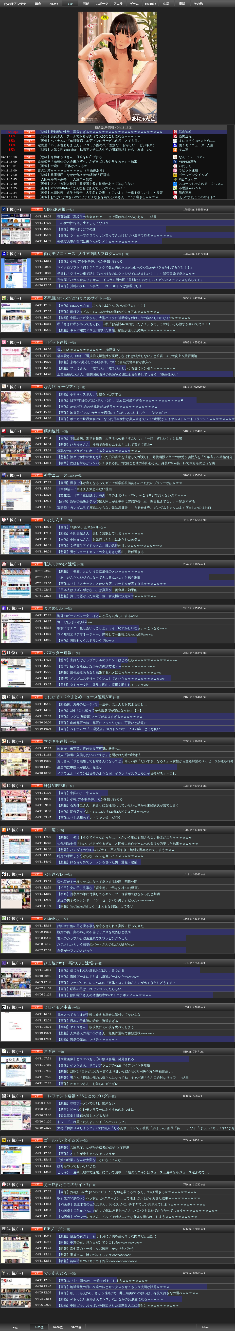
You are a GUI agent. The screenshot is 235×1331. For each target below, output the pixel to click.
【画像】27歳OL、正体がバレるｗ (62, 166)
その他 (198, 3)
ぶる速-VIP (53, 874)
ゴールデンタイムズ (193, 175)
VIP (70, 3)
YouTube (150, 3)
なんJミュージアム (192, 157)
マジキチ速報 (56, 741)
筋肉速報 (185, 132)
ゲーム (134, 3)
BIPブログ (53, 1229)
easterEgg (51, 918)
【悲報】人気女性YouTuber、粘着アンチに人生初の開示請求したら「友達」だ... (95, 149)
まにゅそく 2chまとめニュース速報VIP (78, 697)
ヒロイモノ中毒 (58, 1007)
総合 (38, 3)
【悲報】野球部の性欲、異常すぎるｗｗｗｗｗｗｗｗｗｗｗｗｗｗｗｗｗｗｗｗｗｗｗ (100, 132)
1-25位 (39, 1327)
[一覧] (69, 210)
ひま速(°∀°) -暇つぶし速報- (69, 963)
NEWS (54, 3)
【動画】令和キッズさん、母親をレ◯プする (70, 157)
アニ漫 (118, 3)
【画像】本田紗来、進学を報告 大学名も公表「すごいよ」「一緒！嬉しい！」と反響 (100, 192)
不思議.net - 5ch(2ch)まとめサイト (73, 298)
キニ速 (183, 149)
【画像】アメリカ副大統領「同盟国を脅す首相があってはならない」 (87, 184)
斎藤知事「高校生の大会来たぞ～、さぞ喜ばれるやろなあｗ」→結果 (87, 161)
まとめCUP (53, 608)
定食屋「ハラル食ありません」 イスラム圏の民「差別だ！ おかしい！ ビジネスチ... (98, 145)
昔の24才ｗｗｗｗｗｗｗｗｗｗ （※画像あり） (72, 170)
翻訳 (182, 3)
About (206, 1327)
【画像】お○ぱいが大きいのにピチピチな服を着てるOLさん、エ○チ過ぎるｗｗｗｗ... (99, 197)
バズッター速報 (58, 653)
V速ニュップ (188, 179)
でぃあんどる (56, 1273)
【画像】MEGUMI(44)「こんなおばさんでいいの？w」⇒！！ (82, 188)
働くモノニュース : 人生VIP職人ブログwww (82, 254)
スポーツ (102, 3)
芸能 (86, 3)
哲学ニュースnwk (59, 475)
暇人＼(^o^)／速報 (60, 564)
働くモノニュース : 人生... (197, 145)
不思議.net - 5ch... (191, 188)
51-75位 (76, 1327)
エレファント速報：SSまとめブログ (76, 1096)
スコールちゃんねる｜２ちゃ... (201, 184)
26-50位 (58, 1327)
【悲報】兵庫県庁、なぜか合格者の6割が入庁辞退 (74, 175)
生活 (166, 3)
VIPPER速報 (188, 161)
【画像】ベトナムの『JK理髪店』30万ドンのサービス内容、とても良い (89, 141)
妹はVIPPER (54, 785)
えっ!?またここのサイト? (197, 197)
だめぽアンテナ (15, 4)
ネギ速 (50, 1051)
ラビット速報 (188, 170)
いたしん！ (187, 166)
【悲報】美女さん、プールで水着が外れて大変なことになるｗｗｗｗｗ (89, 136)
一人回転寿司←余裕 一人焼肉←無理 (65, 179)
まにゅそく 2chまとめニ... (197, 141)
